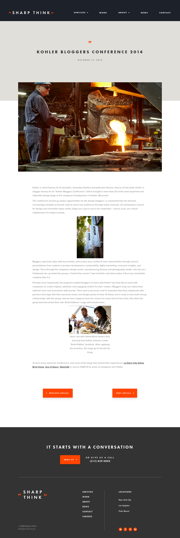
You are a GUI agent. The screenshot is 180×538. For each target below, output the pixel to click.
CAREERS (87, 516)
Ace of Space (52, 367)
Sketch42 (64, 367)
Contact (165, 12)
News (144, 12)
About (86, 501)
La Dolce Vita (130, 363)
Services (87, 492)
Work (103, 12)
